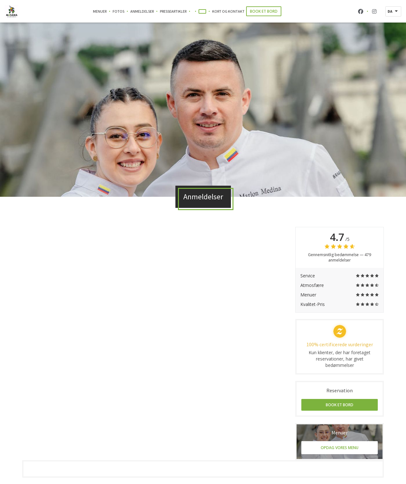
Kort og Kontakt (228, 11)
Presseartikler (173, 11)
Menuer (100, 11)
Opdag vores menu (339, 447)
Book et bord (264, 11)
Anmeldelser (142, 11)
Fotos (118, 11)
